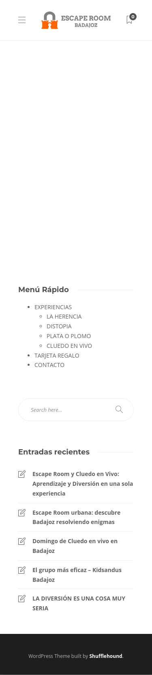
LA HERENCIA (64, 316)
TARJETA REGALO (56, 355)
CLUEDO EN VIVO (69, 346)
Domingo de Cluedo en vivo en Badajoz (75, 546)
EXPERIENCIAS (53, 307)
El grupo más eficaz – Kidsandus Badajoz (77, 574)
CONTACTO (49, 365)
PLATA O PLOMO (69, 336)
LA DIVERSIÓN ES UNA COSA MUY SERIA (78, 603)
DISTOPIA (59, 326)
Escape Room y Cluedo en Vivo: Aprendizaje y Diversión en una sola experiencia (82, 483)
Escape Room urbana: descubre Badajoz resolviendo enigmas (76, 517)
